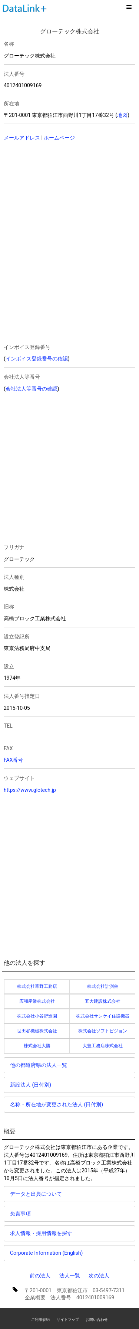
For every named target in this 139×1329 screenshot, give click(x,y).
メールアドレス (22, 138)
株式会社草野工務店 (37, 986)
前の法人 (40, 1276)
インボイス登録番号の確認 (37, 359)
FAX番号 (13, 760)
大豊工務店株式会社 (103, 1045)
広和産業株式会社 (37, 1001)
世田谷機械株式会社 (37, 1031)
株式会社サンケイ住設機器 (102, 1016)
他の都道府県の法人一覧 (38, 1065)
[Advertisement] (55, 195)
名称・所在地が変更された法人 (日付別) (56, 1104)
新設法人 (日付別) (30, 1085)
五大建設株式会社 (102, 1001)
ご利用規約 (40, 1319)
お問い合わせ (97, 1319)
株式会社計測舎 (102, 986)
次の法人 (99, 1276)
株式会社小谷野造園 (37, 1016)
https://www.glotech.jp (30, 790)
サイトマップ (68, 1319)
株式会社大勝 (37, 1045)
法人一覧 (69, 1276)
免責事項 (20, 1214)
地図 (122, 115)
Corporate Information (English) (46, 1253)
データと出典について (36, 1194)
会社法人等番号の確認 (31, 389)
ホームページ (59, 138)
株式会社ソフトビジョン (102, 1031)
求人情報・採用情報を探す (41, 1233)
